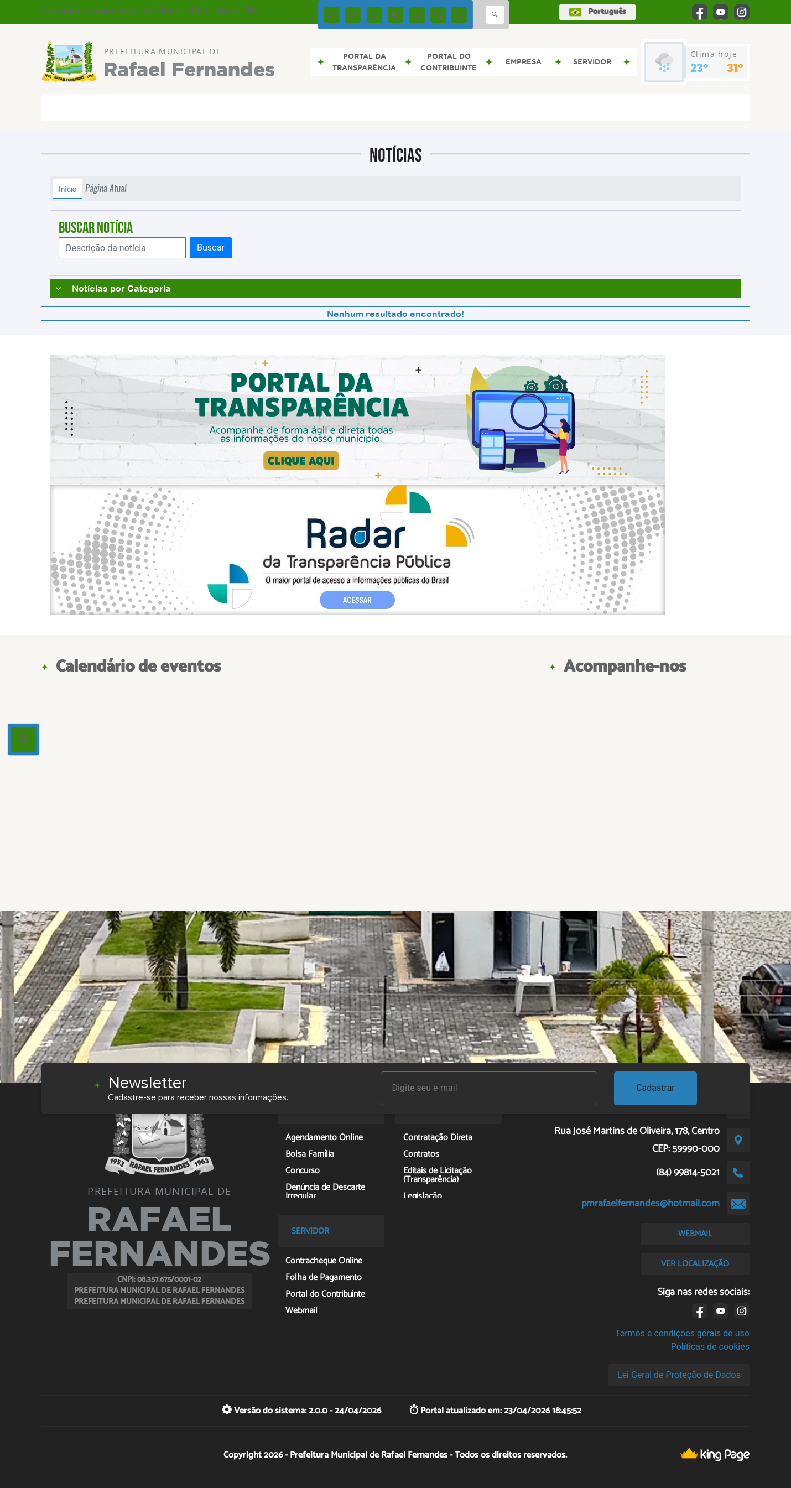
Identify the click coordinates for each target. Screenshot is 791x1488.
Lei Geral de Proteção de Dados (679, 1375)
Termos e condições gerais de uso (682, 1333)
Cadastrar (655, 1088)
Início (67, 188)
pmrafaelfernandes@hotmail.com (650, 1203)
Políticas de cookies (710, 1346)
